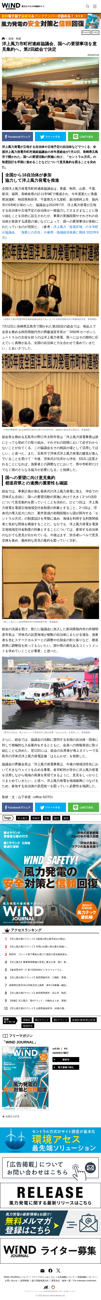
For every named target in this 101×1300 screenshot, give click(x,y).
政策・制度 (15, 38)
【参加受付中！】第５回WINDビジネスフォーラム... (36, 969)
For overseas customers (84, 1280)
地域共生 (28, 1025)
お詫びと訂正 (12, 1116)
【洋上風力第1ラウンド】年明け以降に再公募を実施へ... (38, 946)
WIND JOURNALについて (16, 1277)
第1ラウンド (42, 1019)
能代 (56, 818)
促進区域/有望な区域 (83, 1019)
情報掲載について (86, 1277)
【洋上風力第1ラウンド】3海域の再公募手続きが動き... (38, 939)
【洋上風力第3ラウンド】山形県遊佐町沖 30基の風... (37, 1008)
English (86, 33)
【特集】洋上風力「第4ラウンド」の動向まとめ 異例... (38, 1000)
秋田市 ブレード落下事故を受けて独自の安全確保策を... (39, 954)
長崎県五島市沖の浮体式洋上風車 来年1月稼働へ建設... (38, 985)
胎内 (66, 818)
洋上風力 (22, 818)
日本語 (95, 33)
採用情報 (24, 1280)
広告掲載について (66, 1277)
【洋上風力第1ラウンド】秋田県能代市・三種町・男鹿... (38, 977)
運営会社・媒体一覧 (61, 1280)
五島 (46, 818)
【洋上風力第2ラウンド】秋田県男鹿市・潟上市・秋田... (38, 993)
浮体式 (36, 818)
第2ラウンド (60, 1019)
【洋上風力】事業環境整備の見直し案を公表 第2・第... (38, 962)
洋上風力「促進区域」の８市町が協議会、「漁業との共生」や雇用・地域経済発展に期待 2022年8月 (50, 232)
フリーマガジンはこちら (43, 1277)
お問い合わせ (11, 1280)
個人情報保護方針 (40, 1280)
